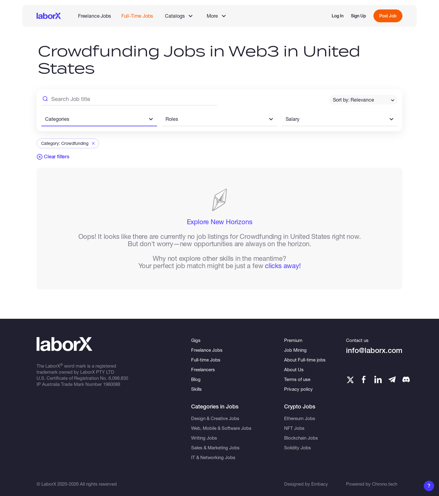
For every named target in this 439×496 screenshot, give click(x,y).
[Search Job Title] (129, 100)
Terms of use (297, 379)
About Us (294, 369)
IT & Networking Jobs (213, 457)
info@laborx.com (374, 350)
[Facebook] (363, 379)
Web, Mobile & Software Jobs (221, 428)
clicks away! (283, 266)
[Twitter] (349, 379)
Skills (196, 389)
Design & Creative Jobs (215, 418)
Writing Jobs (204, 437)
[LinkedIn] (378, 379)
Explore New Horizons (219, 222)
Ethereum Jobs (299, 418)
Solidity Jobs (297, 447)
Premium (293, 340)
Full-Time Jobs (137, 16)
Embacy (319, 484)
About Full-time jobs (305, 359)
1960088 (111, 384)
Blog (196, 379)
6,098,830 (118, 378)
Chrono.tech (384, 484)
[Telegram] (392, 379)
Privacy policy (298, 389)
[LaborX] (49, 16)
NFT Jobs (294, 428)
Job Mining (295, 350)
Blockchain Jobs (301, 437)
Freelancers (203, 369)
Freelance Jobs (94, 16)
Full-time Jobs (205, 359)
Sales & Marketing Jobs (215, 447)
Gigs (196, 340)
